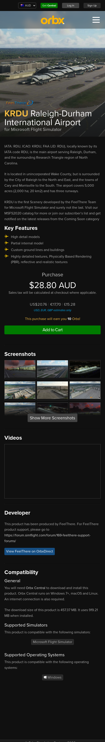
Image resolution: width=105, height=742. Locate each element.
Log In (70, 5)
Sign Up (92, 5)
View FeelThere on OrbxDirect (29, 551)
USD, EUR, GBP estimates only (52, 310)
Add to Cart (52, 330)
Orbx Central (35, 588)
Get (49, 5)
